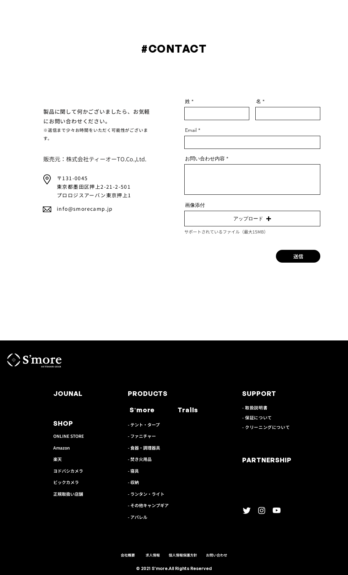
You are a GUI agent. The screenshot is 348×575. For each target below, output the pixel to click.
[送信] (298, 256)
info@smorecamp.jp (85, 208)
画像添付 (195, 205)
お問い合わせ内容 (205, 158)
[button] (252, 218)
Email (191, 130)
